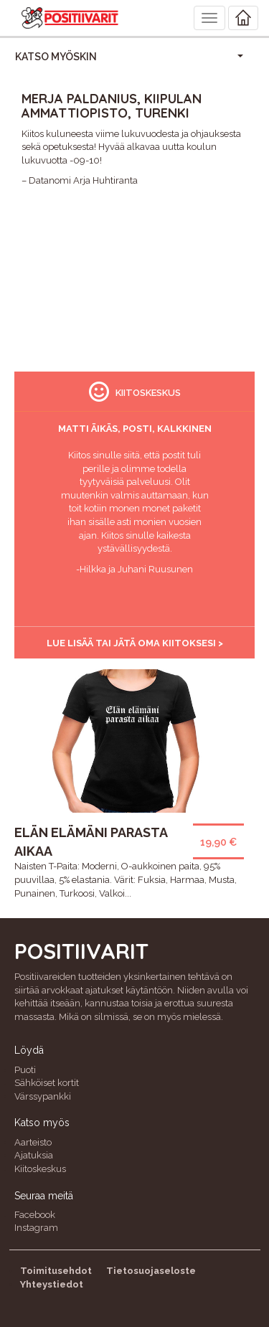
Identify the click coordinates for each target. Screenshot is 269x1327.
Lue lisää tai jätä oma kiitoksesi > (135, 643)
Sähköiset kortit (46, 1082)
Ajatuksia (33, 1155)
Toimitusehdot (56, 1270)
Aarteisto (33, 1142)
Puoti (25, 1069)
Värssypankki (42, 1096)
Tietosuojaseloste (151, 1270)
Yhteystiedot (51, 1284)
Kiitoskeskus (40, 1168)
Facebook (34, 1214)
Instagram (36, 1227)
